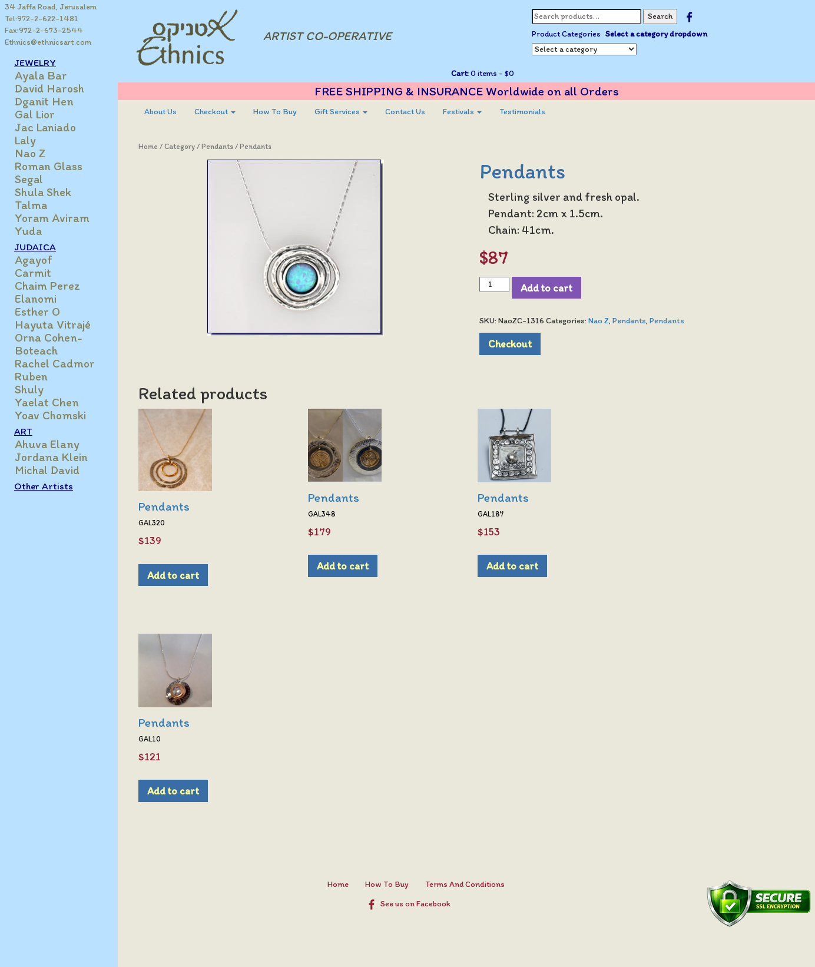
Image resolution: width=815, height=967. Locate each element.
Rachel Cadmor (55, 363)
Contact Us (405, 112)
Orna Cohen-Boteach (48, 344)
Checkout (215, 112)
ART (23, 431)
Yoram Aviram (52, 217)
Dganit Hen (44, 101)
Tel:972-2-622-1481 (41, 19)
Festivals (462, 112)
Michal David (47, 469)
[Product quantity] (494, 284)
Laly (25, 140)
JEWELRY (35, 62)
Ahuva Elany (47, 444)
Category (179, 146)
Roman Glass (48, 166)
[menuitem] (160, 112)
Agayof (33, 259)
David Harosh (49, 88)
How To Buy (275, 112)
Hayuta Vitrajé (53, 324)
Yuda (28, 230)
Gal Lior (35, 114)
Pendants (217, 146)
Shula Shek (43, 192)
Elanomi (36, 298)
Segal (29, 179)
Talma (31, 204)
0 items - (491, 73)
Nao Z (30, 153)
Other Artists (43, 486)
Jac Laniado (45, 127)
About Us (160, 112)
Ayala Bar (41, 75)
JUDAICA (35, 247)
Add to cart (546, 288)
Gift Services (340, 112)
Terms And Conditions (465, 884)
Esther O (37, 311)
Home (148, 146)
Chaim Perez (47, 285)
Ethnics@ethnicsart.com (48, 42)
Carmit (33, 272)
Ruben (31, 376)
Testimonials (522, 112)
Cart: (460, 73)
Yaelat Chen (47, 402)
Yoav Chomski (50, 415)
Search (660, 16)
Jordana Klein (51, 457)
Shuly (29, 389)
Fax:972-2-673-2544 (44, 30)
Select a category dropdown (656, 34)
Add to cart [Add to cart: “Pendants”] (173, 575)
